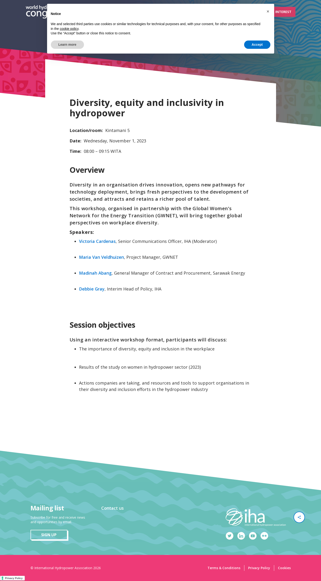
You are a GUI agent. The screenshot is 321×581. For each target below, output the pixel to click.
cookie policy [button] (69, 29)
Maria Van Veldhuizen (101, 257)
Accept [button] (257, 44)
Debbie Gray (92, 289)
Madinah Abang (95, 273)
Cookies (284, 568)
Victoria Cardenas (97, 241)
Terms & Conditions (223, 568)
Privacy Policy (259, 568)
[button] (268, 11)
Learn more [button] (67, 44)
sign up (49, 534)
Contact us (112, 508)
